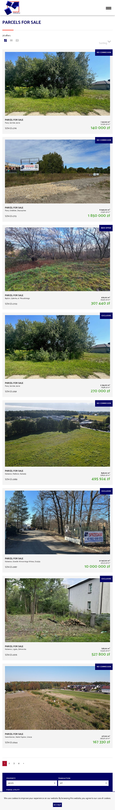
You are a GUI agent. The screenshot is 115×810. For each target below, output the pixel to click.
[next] (23, 763)
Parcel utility (13, 790)
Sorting (105, 41)
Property (11, 778)
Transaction (64, 778)
